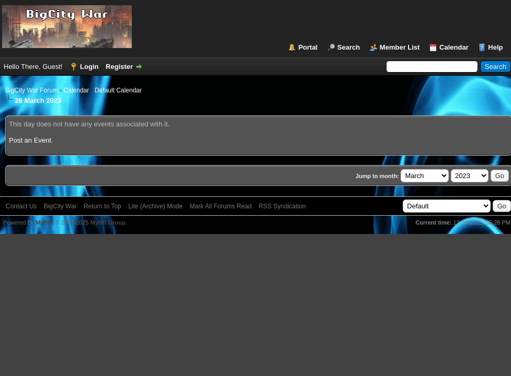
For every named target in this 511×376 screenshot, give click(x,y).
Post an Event (30, 140)
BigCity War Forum (31, 90)
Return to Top (102, 206)
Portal (307, 47)
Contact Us (21, 206)
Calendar (454, 47)
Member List (400, 47)
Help (495, 47)
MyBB (44, 222)
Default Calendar (118, 90)
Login (89, 66)
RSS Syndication (282, 206)
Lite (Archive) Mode (155, 206)
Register (119, 66)
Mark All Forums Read (221, 206)
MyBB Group (107, 222)
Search (348, 47)
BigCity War (60, 206)
